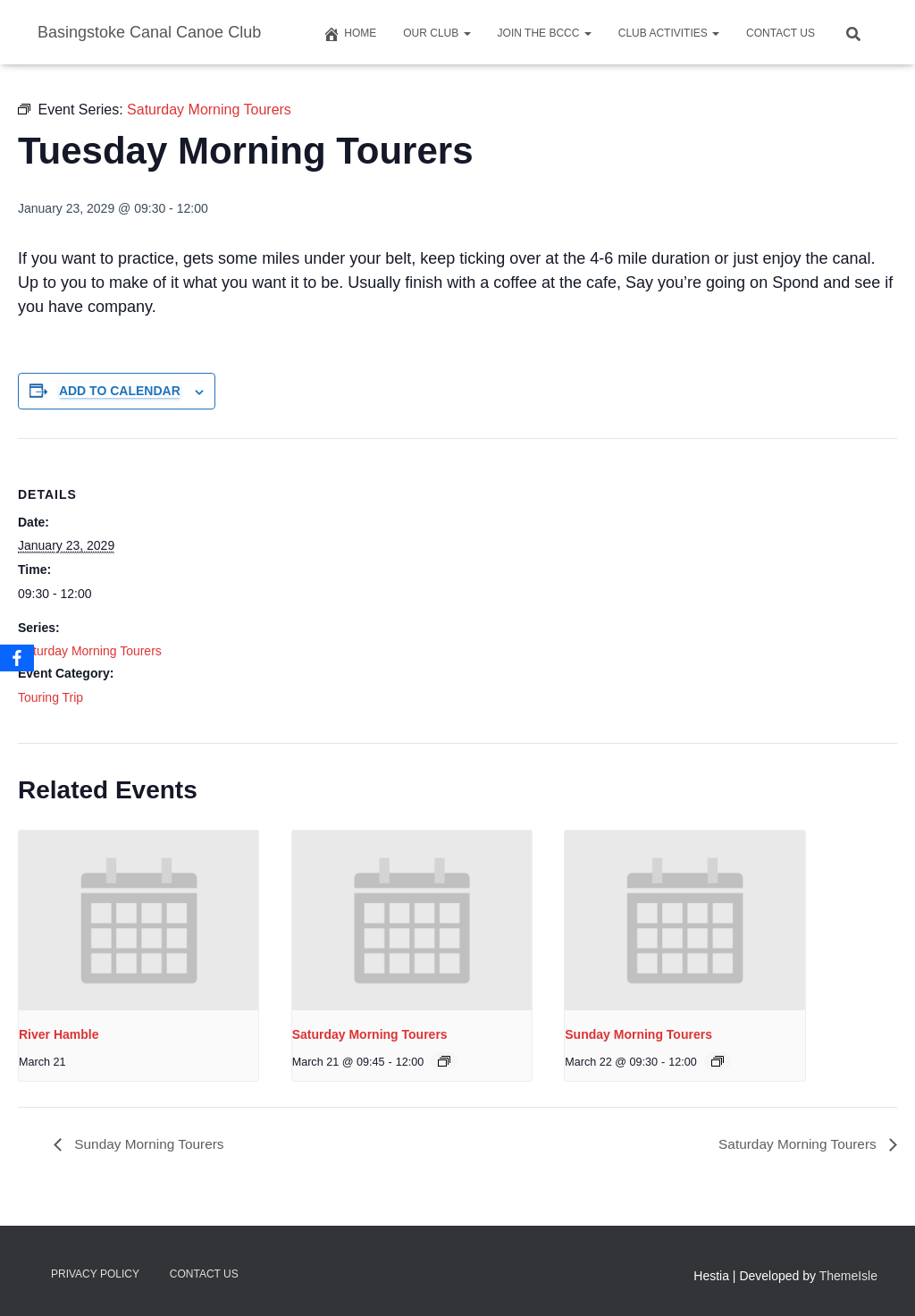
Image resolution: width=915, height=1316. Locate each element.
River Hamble (58, 1034)
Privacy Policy (95, 1274)
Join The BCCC (545, 33)
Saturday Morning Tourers (90, 651)
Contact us (780, 33)
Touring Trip (50, 697)
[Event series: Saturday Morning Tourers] (444, 1061)
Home (349, 34)
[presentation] (138, 920)
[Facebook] (17, 658)
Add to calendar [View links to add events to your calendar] (119, 391)
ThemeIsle (848, 1276)
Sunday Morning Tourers (638, 1034)
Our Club (436, 33)
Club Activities (668, 33)
